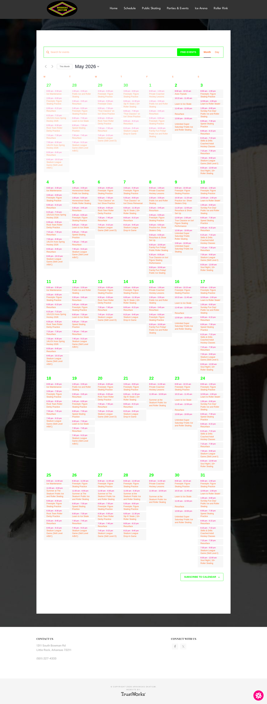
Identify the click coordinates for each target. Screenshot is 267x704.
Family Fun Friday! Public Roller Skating (158, 249)
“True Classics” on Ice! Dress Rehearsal (133, 202)
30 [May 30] (177, 475)
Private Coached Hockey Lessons (156, 95)
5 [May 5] (73, 182)
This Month (65, 66)
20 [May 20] (100, 378)
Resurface (51, 111)
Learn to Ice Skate (80, 121)
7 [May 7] (124, 182)
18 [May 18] (48, 378)
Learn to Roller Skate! (210, 104)
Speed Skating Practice (78, 129)
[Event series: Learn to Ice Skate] (89, 118)
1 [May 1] (150, 85)
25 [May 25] (48, 475)
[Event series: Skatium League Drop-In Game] (140, 128)
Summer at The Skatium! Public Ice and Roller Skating (55, 494)
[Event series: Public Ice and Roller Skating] (89, 91)
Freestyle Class (105, 104)
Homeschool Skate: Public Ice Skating (81, 192)
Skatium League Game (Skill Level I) (209, 162)
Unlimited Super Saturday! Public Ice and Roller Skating (184, 127)
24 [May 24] (202, 378)
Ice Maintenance (53, 94)
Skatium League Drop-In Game (130, 229)
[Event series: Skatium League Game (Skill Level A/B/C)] (89, 142)
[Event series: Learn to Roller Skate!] (218, 101)
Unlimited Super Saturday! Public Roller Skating (182, 236)
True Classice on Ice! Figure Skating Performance (158, 260)
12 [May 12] (74, 281)
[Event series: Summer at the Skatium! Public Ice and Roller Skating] (141, 491)
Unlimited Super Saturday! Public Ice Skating (184, 249)
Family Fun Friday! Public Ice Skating (157, 271)
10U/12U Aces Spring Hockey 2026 (56, 216)
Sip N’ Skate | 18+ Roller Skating (131, 301)
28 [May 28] (125, 475)
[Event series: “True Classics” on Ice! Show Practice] (115, 108)
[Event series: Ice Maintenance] (63, 91)
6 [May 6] (99, 182)
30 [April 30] (125, 85)
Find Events (188, 52)
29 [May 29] (151, 475)
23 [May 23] (177, 378)
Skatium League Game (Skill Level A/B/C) (54, 165)
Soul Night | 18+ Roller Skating (207, 172)
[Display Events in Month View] (207, 52)
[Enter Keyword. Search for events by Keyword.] (110, 52)
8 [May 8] (150, 182)
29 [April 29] (100, 85)
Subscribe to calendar (200, 577)
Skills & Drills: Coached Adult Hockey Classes (207, 144)
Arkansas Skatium (62, 9)
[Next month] (52, 66)
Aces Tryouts (181, 94)
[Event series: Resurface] (89, 101)
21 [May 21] (125, 378)
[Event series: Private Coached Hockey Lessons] (166, 91)
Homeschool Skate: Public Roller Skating (81, 202)
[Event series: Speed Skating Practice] (89, 125)
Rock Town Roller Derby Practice (54, 129)
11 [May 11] (48, 281)
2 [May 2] (176, 85)
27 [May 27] (100, 475)
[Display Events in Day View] (217, 52)
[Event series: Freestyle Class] (115, 101)
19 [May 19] (74, 378)
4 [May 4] (47, 182)
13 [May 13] (100, 281)
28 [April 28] (74, 85)
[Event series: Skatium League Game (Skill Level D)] (115, 135)
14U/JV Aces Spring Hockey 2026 (55, 146)
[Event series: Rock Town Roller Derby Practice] (63, 125)
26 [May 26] (74, 475)
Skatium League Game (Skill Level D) (107, 139)
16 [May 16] (177, 281)
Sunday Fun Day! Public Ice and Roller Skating (209, 114)
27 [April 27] (48, 85)
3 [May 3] (201, 85)
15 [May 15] (151, 281)
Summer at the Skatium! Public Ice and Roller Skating (158, 403)
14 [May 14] (125, 281)
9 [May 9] (176, 182)
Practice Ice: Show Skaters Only (157, 229)
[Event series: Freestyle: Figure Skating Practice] (89, 108)
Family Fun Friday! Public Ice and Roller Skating (158, 134)
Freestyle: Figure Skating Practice (54, 102)
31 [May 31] (202, 475)
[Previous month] (46, 66)
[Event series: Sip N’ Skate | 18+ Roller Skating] (141, 101)
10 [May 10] (202, 182)
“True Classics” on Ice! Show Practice (131, 115)
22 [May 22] (151, 378)
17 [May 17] (202, 281)
